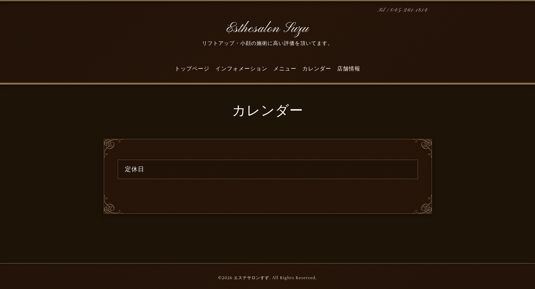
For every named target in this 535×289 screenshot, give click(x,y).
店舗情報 (348, 68)
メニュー (285, 68)
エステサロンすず (251, 277)
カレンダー (316, 68)
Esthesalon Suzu (267, 28)
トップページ (192, 68)
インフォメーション (241, 68)
